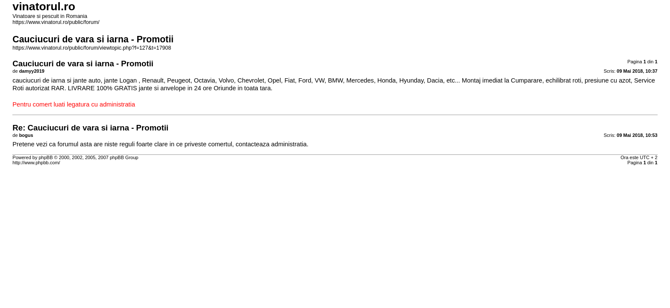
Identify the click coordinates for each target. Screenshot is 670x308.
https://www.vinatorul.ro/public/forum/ (55, 22)
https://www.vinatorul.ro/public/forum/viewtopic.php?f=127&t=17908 (91, 48)
